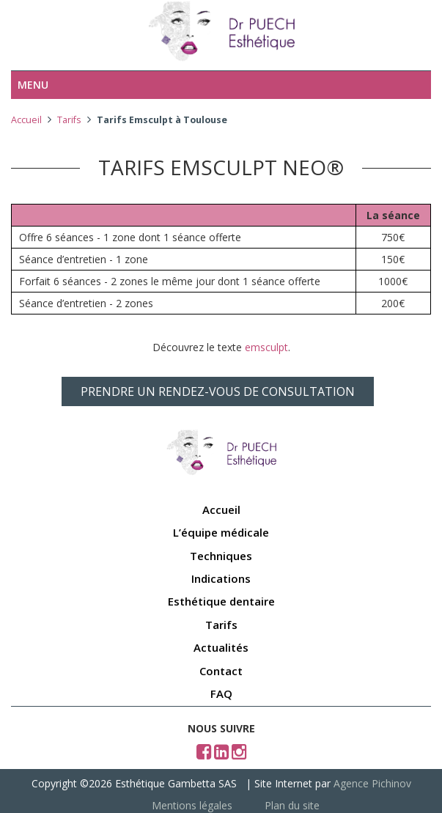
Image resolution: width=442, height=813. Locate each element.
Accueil (26, 120)
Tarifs (69, 120)
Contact (221, 670)
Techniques (221, 555)
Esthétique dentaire (221, 601)
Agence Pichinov (372, 783)
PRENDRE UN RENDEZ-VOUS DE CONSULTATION (218, 391)
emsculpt (266, 347)
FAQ (221, 693)
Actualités (221, 647)
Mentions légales (192, 805)
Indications (221, 578)
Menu (33, 85)
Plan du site (292, 805)
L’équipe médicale (221, 532)
